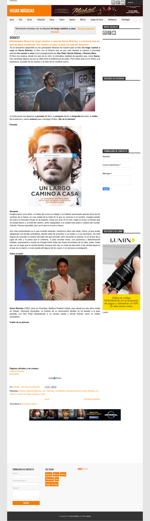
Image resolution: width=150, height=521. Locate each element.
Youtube (123, 3)
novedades (60, 391)
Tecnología (125, 19)
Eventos (72, 19)
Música (83, 19)
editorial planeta (34, 391)
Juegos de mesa (97, 19)
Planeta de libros (73, 391)
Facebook (118, 3)
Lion (44, 391)
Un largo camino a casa (34, 394)
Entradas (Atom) (29, 404)
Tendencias (112, 19)
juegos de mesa (52, 484)
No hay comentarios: (31, 387)
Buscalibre (14, 374)
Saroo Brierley (88, 391)
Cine (20, 19)
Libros (52, 19)
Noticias (50, 391)
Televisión (41, 19)
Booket (22, 391)
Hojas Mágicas (22, 10)
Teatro (61, 19)
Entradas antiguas (92, 399)
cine (56, 479)
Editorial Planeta (17, 371)
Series (29, 19)
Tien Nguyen (87, 516)
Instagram (113, 3)
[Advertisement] (121, 56)
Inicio (12, 19)
